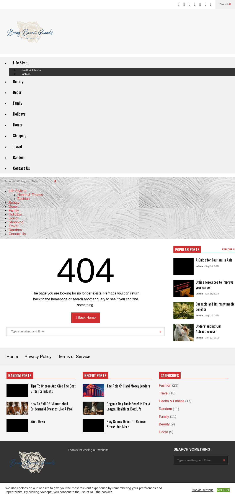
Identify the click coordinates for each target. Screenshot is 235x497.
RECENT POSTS (95, 375)
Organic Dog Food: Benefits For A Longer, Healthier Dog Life (128, 406)
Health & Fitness (30, 195)
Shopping (19, 135)
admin (199, 266)
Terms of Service (74, 356)
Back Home (86, 317)
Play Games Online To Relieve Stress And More (126, 424)
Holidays (19, 114)
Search (225, 4)
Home (12, 356)
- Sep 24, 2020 (211, 266)
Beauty (18, 81)
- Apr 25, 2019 (211, 293)
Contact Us (21, 168)
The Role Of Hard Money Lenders (128, 386)
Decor (17, 92)
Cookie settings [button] (202, 490)
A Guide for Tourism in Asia (214, 260)
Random (18, 157)
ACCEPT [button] (223, 490)
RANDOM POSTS (19, 375)
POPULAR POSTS (187, 249)
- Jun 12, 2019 (211, 337)
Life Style (21, 62)
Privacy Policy (37, 356)
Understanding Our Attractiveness (208, 329)
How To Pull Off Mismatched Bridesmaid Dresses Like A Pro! (52, 406)
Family (17, 103)
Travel (17, 146)
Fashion (26, 74)
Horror (18, 125)
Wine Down (38, 421)
